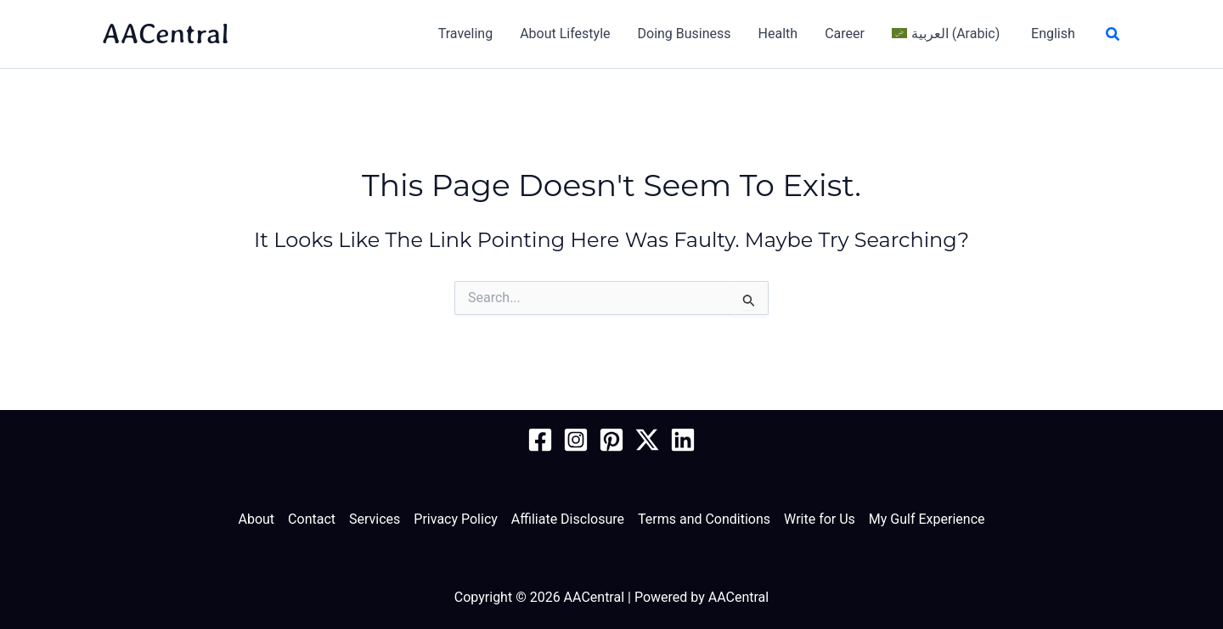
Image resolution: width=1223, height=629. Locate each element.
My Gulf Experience (927, 519)
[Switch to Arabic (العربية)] (945, 34)
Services (374, 519)
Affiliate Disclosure (567, 519)
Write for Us (819, 519)
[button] (1113, 34)
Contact (311, 519)
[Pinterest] (611, 439)
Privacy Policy (456, 519)
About (257, 519)
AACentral (165, 33)
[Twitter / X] (647, 439)
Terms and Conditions (704, 519)
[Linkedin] (683, 439)
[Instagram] (576, 439)
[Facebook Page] (540, 439)
